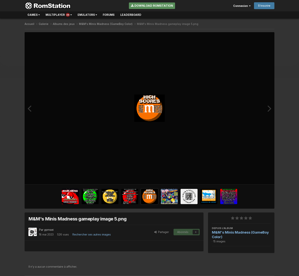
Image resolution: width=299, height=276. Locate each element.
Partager (161, 232)
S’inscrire (264, 5)
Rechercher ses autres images (91, 234)
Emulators (87, 14)
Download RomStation (152, 5)
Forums (109, 14)
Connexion (242, 5)
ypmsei (49, 229)
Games (33, 14)
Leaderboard (130, 14)
